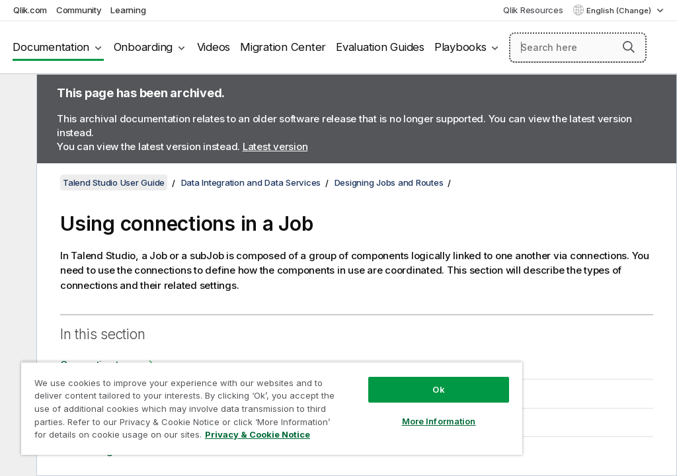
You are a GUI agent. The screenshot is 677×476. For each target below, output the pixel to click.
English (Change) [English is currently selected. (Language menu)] (619, 10)
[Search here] (577, 47)
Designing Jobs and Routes (389, 182)
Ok (438, 389)
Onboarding (143, 47)
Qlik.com (30, 10)
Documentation (51, 47)
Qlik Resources (533, 10)
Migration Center (283, 47)
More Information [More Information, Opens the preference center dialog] (439, 421)
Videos (214, 47)
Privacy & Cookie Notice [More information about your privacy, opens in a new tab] (257, 434)
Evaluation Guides (380, 47)
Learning (127, 10)
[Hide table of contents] (16, 94)
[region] (271, 408)
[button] (629, 47)
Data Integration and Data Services (251, 182)
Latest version (275, 146)
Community (79, 10)
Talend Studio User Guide (114, 182)
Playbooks (460, 47)
